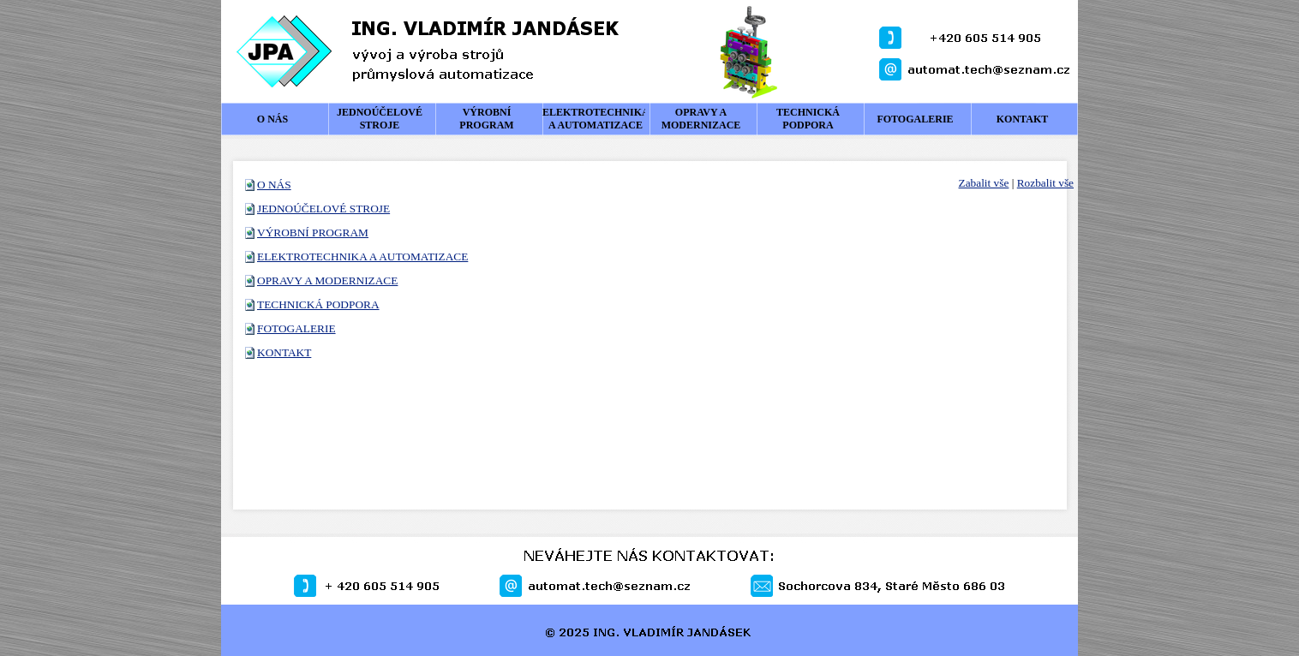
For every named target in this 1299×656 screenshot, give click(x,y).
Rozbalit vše (1045, 182)
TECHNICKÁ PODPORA (318, 304)
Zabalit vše (984, 182)
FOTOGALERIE (296, 328)
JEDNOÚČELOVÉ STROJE (323, 208)
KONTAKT (284, 352)
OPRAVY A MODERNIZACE (327, 280)
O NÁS (274, 184)
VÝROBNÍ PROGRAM (312, 232)
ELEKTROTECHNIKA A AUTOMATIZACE (362, 256)
